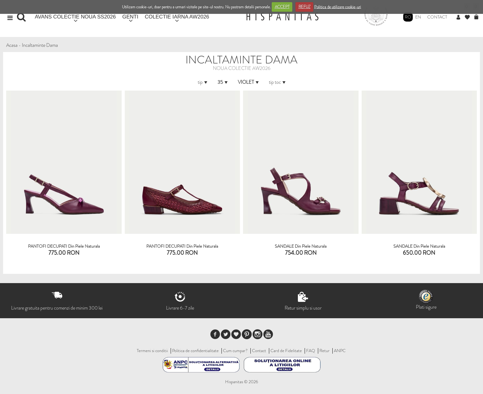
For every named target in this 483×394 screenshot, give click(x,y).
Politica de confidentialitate (195, 350)
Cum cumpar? (235, 350)
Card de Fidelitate (286, 350)
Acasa (12, 45)
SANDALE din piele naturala (301, 246)
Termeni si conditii (152, 350)
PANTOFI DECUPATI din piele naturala (64, 246)
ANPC (340, 350)
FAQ (310, 350)
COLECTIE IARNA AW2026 (177, 17)
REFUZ (304, 7)
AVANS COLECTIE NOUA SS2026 (75, 17)
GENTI (130, 17)
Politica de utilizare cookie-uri (337, 7)
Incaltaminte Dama (40, 45)
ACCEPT (282, 7)
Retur (324, 350)
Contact (437, 17)
